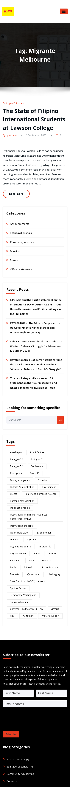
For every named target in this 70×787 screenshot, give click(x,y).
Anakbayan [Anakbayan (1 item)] (15, 428)
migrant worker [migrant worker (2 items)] (17, 501)
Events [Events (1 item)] (13, 459)
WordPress (32, 778)
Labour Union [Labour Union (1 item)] (16, 488)
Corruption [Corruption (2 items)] (15, 441)
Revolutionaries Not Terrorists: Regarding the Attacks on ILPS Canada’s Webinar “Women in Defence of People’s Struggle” (34, 343)
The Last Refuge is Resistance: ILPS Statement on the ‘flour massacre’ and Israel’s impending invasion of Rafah (36, 360)
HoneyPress (55, 778)
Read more (15, 186)
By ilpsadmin (9, 132)
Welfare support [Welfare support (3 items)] (46, 551)
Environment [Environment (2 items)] (46, 453)
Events (13, 249)
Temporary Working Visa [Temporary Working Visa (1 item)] (43, 532)
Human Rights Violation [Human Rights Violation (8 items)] (21, 466)
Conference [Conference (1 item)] (53, 434)
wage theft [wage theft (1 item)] (26, 551)
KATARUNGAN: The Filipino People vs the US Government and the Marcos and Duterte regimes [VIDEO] (36, 309)
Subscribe (11, 668)
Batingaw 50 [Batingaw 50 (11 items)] (54, 428)
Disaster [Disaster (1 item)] (39, 447)
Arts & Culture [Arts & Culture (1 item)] (34, 428)
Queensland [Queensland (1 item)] (31, 519)
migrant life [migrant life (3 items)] (42, 494)
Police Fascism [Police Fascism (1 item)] (46, 513)
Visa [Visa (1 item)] (11, 551)
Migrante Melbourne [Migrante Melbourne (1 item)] (20, 494)
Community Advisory (21, 231)
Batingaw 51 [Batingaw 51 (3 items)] (15, 434)
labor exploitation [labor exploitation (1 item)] (47, 482)
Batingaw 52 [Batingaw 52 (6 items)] (34, 434)
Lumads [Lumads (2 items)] (34, 488)
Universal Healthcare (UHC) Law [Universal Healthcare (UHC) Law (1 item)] (25, 544)
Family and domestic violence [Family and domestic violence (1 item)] (37, 459)
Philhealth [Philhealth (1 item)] (27, 513)
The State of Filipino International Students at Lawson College (35, 117)
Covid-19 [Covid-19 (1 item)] (32, 441)
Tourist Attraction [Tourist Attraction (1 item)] (18, 538)
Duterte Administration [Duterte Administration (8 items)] (21, 453)
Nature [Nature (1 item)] (49, 501)
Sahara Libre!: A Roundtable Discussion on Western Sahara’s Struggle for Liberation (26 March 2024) (34, 326)
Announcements (18, 214)
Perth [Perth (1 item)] (12, 513)
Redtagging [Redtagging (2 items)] (49, 519)
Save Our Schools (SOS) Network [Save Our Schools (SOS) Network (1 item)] (25, 526)
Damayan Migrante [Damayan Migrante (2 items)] (19, 447)
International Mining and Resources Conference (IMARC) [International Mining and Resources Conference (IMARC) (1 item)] (33, 474)
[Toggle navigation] (64, 11)
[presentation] (31, 660)
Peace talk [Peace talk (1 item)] (44, 507)
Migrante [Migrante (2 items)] (50, 488)
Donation (15, 240)
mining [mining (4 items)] (35, 501)
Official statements (20, 257)
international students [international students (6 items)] (20, 482)
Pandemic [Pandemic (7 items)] (15, 507)
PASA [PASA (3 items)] (29, 507)
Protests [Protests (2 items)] (13, 519)
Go (60, 396)
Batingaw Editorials (12, 103)
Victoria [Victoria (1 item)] (51, 544)
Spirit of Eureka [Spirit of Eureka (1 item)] (17, 532)
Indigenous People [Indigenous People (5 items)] (49, 466)
